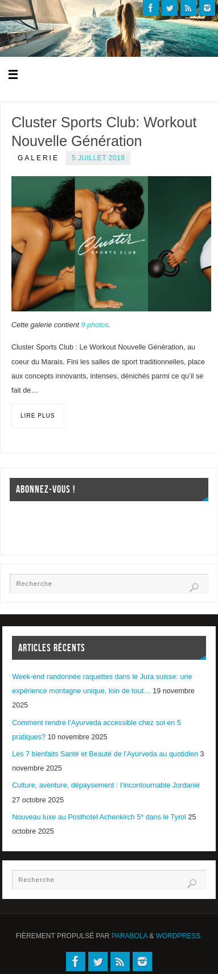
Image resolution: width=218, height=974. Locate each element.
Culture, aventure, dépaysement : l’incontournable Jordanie (106, 785)
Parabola (129, 936)
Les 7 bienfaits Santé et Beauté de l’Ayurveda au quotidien (105, 754)
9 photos (94, 325)
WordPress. (179, 936)
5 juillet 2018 (98, 158)
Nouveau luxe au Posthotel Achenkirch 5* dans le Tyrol (99, 817)
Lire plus (37, 416)
